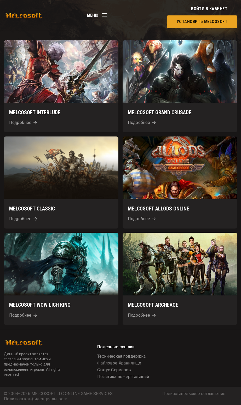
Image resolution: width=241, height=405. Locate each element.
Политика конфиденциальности (35, 399)
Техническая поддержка (121, 356)
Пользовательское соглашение (193, 394)
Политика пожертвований (123, 376)
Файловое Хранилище (119, 363)
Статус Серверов (114, 369)
